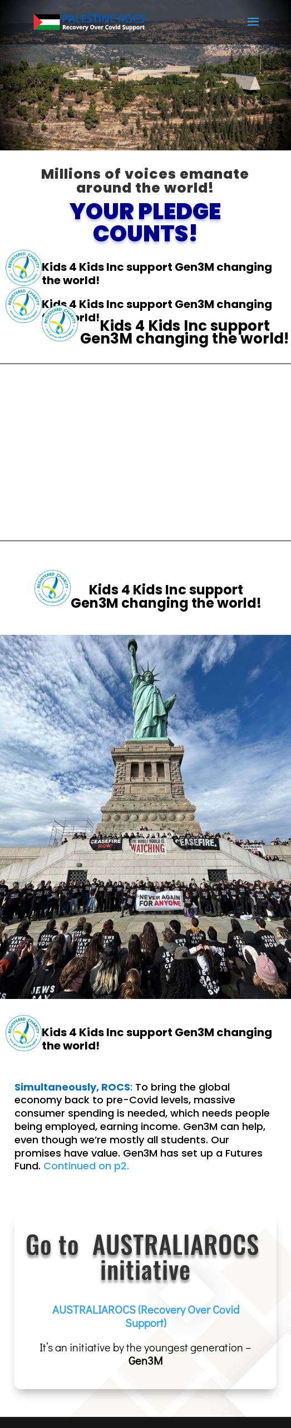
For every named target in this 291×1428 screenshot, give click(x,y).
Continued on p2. (86, 1166)
